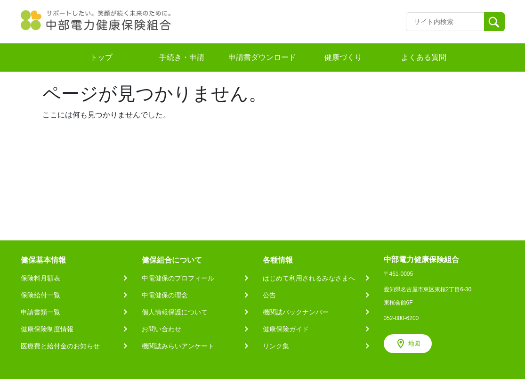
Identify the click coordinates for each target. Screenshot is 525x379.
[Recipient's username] (445, 21)
